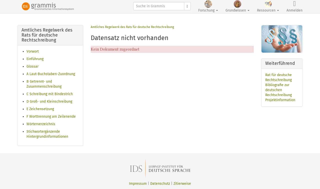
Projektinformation (280, 100)
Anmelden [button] (294, 6)
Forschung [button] (208, 6)
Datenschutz (160, 183)
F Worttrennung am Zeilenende (51, 116)
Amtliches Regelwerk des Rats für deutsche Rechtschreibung (132, 27)
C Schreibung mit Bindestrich (49, 94)
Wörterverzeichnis (40, 124)
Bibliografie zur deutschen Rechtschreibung (278, 90)
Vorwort (32, 51)
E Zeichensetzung (40, 109)
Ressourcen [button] (268, 6)
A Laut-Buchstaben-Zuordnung (50, 74)
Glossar (32, 66)
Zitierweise (182, 183)
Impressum (138, 183)
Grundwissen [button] (238, 6)
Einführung (35, 59)
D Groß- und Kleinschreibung (49, 101)
